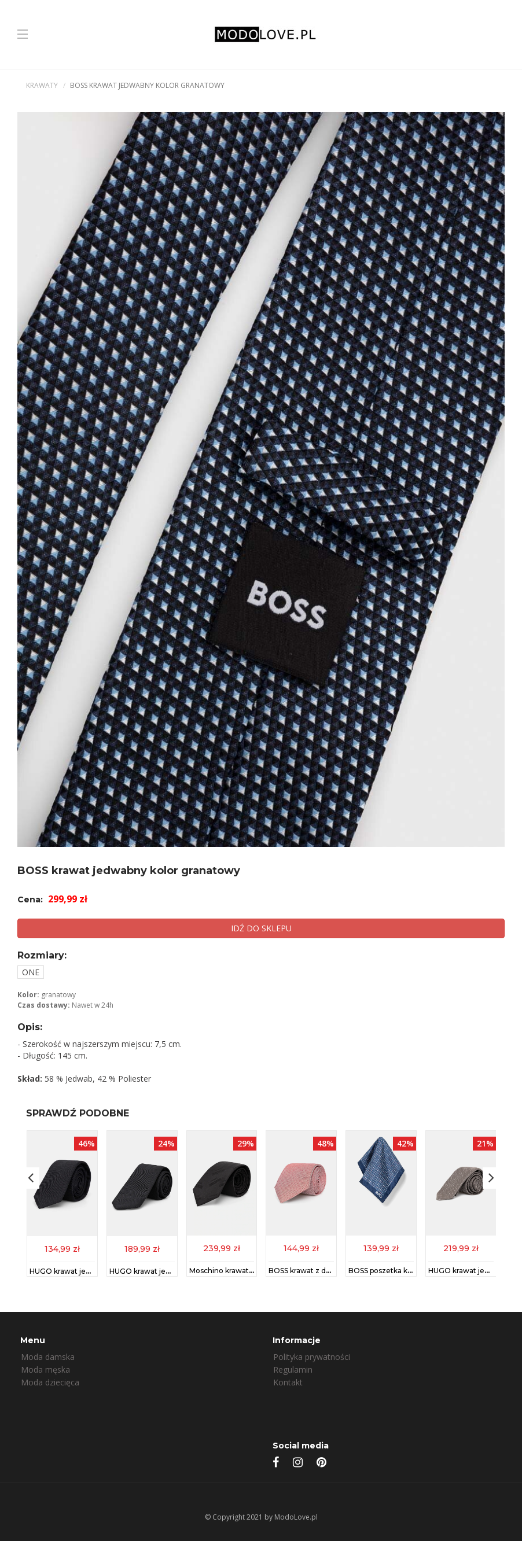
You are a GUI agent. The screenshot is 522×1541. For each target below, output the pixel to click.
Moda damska (48, 1356)
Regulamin (293, 1369)
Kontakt (288, 1382)
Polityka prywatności (311, 1356)
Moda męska (45, 1369)
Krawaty (42, 85)
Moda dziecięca (50, 1382)
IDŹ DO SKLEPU (261, 928)
